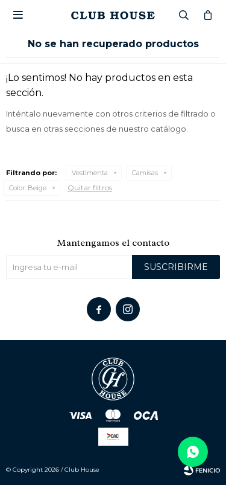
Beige (27, 188)
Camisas (145, 173)
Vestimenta (90, 173)
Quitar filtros (89, 187)
